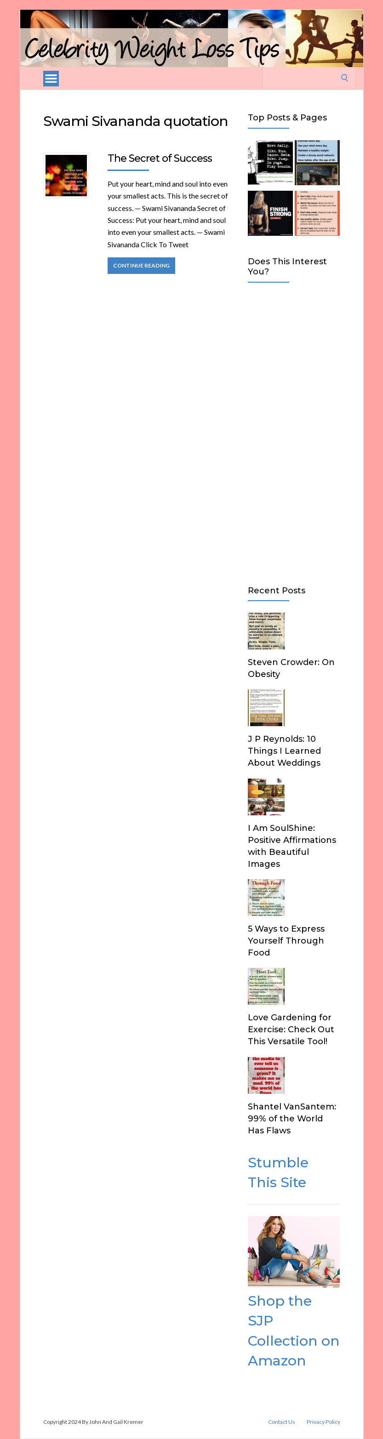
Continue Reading (141, 265)
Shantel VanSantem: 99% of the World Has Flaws (292, 1119)
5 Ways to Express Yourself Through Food (286, 941)
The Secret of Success (160, 158)
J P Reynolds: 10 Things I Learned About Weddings (284, 751)
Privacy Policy (323, 1422)
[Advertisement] (294, 432)
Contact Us (281, 1422)
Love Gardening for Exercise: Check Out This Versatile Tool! (291, 1029)
